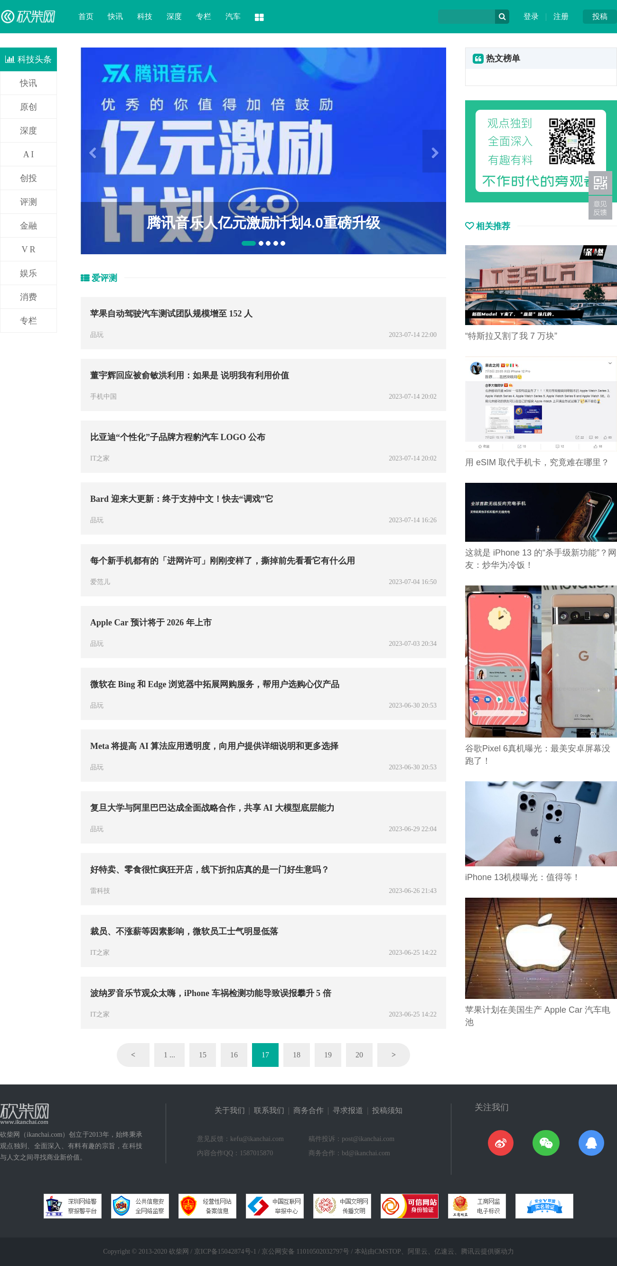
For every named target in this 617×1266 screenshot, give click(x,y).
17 (265, 1055)
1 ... (169, 1055)
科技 (144, 16)
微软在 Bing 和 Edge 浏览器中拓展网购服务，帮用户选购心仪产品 (214, 684)
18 (296, 1055)
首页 (85, 16)
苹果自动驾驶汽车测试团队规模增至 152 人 (171, 313)
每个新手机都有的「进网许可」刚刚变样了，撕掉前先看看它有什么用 (222, 561)
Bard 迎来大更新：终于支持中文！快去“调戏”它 (181, 499)
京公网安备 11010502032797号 (305, 1251)
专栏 (203, 16)
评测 (28, 202)
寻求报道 (348, 1110)
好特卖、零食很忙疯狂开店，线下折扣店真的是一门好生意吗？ (209, 869)
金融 (28, 225)
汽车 (233, 16)
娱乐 (28, 273)
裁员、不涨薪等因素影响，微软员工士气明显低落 (184, 931)
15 (202, 1055)
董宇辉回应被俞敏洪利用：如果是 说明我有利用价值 (189, 375)
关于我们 (230, 1110)
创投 (28, 178)
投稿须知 (387, 1110)
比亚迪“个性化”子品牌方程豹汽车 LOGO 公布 (177, 437)
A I (28, 154)
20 (359, 1055)
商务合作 (308, 1110)
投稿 (600, 16)
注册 (561, 16)
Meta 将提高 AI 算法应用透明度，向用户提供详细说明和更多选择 (214, 746)
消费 (28, 297)
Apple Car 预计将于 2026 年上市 (151, 622)
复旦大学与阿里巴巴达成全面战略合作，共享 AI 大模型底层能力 (212, 808)
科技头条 (28, 59)
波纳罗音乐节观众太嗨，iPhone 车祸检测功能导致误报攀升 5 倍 (210, 993)
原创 (28, 107)
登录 (531, 16)
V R (28, 249)
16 (234, 1055)
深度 (174, 16)
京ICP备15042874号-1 (225, 1251)
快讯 (115, 16)
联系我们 (269, 1110)
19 (328, 1055)
